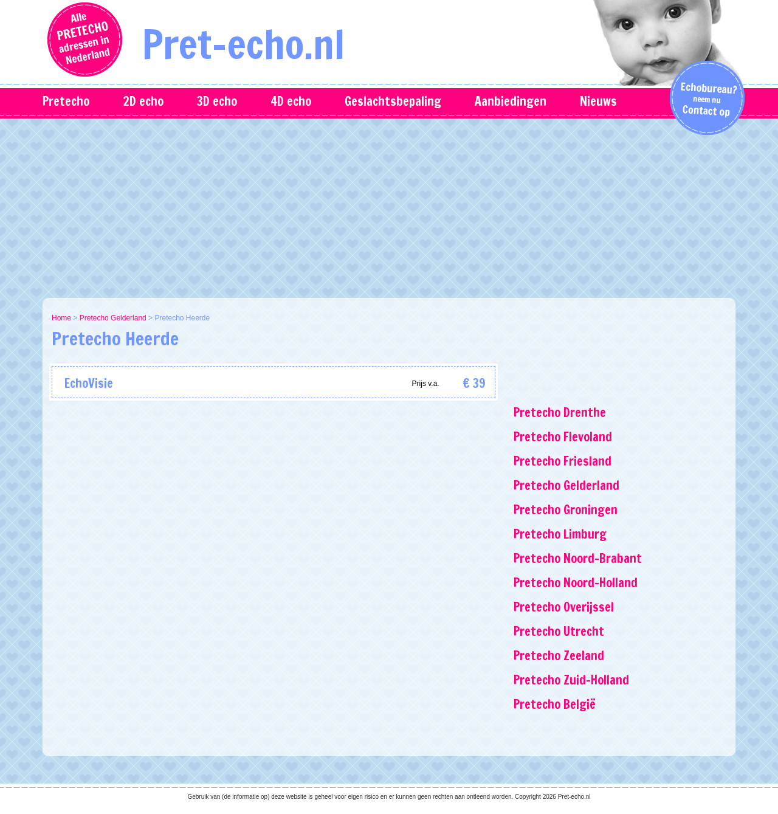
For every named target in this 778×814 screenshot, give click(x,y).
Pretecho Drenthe (560, 412)
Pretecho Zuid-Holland (571, 680)
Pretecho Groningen (566, 510)
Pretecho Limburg (560, 534)
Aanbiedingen (510, 101)
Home (61, 318)
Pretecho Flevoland (563, 437)
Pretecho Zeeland (559, 655)
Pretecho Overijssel (564, 607)
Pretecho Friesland (562, 461)
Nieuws (598, 101)
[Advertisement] (389, 207)
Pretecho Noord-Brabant (578, 558)
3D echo (217, 101)
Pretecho (66, 101)
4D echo (290, 101)
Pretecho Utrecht (559, 631)
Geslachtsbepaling (393, 101)
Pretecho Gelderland (113, 318)
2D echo (143, 101)
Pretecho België (555, 704)
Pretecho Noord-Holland (576, 583)
